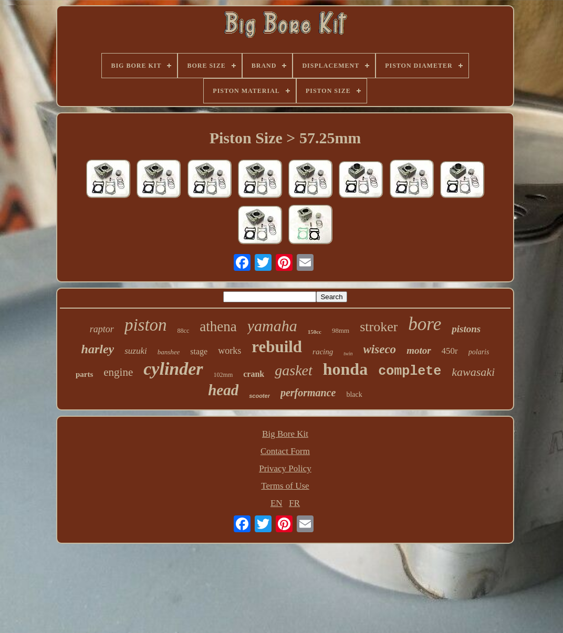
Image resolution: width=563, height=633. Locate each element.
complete (409, 371)
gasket (293, 370)
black (354, 394)
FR (294, 503)
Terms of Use (285, 486)
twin (347, 353)
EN (276, 503)
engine (118, 372)
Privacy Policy (285, 468)
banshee (169, 352)
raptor (102, 329)
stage (198, 351)
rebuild (277, 346)
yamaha (272, 325)
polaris (478, 352)
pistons (466, 328)
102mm (223, 374)
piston (145, 324)
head (223, 390)
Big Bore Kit (285, 434)
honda (345, 369)
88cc (184, 330)
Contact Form (285, 451)
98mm (340, 330)
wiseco (380, 349)
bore (424, 324)
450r (450, 351)
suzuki (135, 351)
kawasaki (473, 371)
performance (308, 392)
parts (84, 374)
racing (322, 351)
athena (218, 326)
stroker (379, 326)
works (229, 350)
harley (97, 349)
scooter (259, 396)
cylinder (173, 368)
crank (253, 374)
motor (418, 350)
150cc (314, 332)
